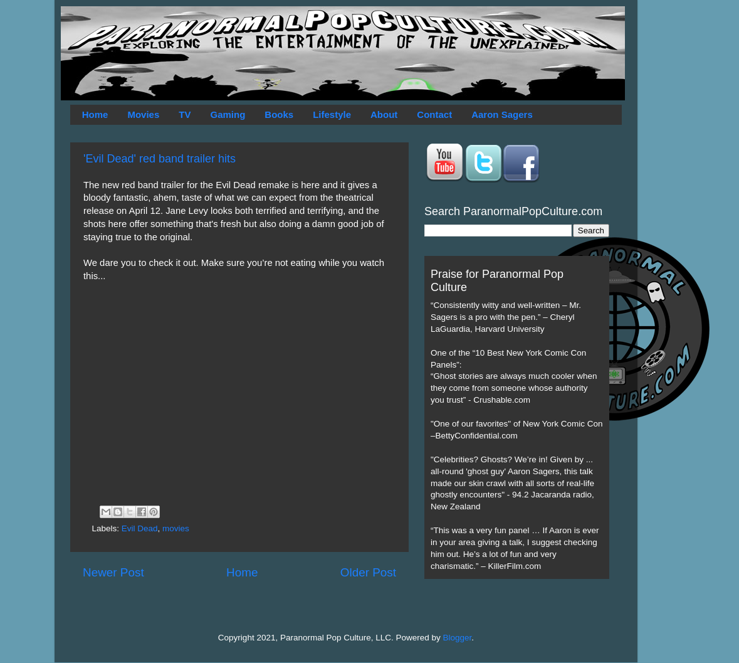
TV (185, 114)
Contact (434, 114)
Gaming (227, 114)
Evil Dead (140, 528)
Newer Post (113, 572)
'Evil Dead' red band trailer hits (159, 158)
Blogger (457, 637)
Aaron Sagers (502, 114)
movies (175, 528)
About (383, 114)
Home (95, 114)
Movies (143, 114)
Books (279, 114)
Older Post (368, 572)
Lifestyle (332, 114)
